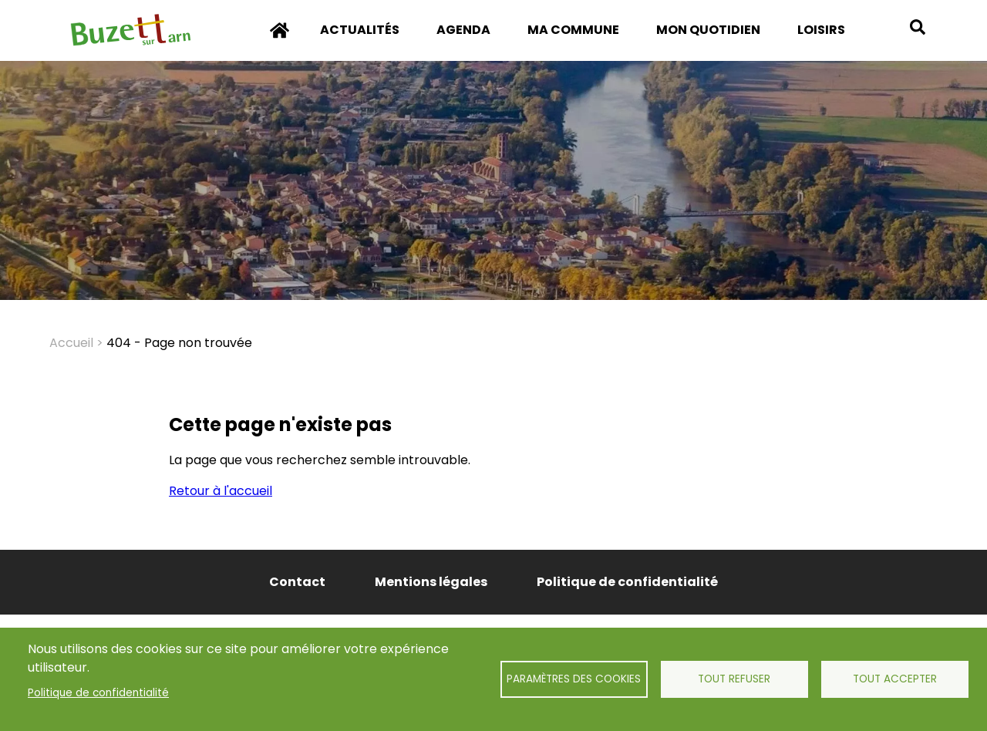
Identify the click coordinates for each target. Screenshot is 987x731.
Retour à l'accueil (220, 491)
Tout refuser (734, 679)
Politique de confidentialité (98, 693)
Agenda (463, 30)
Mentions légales (431, 582)
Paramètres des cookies (574, 679)
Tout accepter (895, 679)
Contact (297, 582)
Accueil (280, 41)
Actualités (359, 30)
